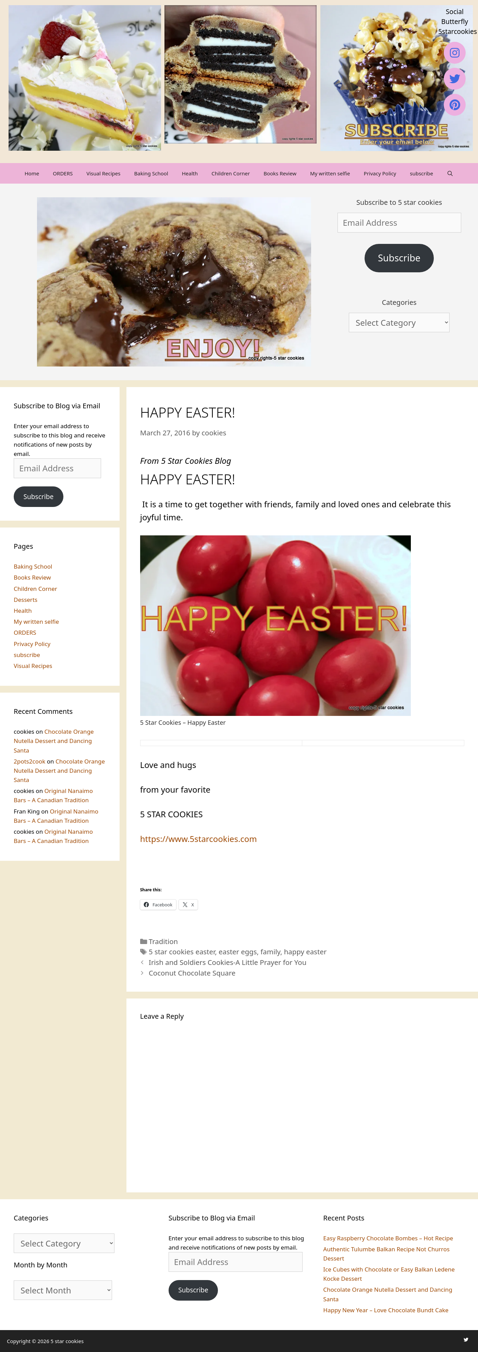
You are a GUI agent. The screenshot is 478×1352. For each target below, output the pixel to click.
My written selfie (330, 173)
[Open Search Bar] (450, 173)
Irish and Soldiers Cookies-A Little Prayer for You (227, 962)
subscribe (421, 173)
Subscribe (399, 257)
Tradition (163, 941)
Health (190, 173)
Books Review (279, 173)
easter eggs (238, 951)
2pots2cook (29, 761)
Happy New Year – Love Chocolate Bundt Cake (386, 1310)
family (270, 951)
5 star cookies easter (182, 951)
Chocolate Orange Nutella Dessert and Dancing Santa (54, 741)
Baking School (151, 173)
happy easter (305, 951)
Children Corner (230, 173)
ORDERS (63, 173)
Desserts (25, 600)
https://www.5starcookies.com (198, 838)
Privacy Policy (380, 173)
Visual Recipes (103, 173)
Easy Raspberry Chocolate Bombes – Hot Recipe (388, 1238)
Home (32, 173)
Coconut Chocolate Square (192, 973)
